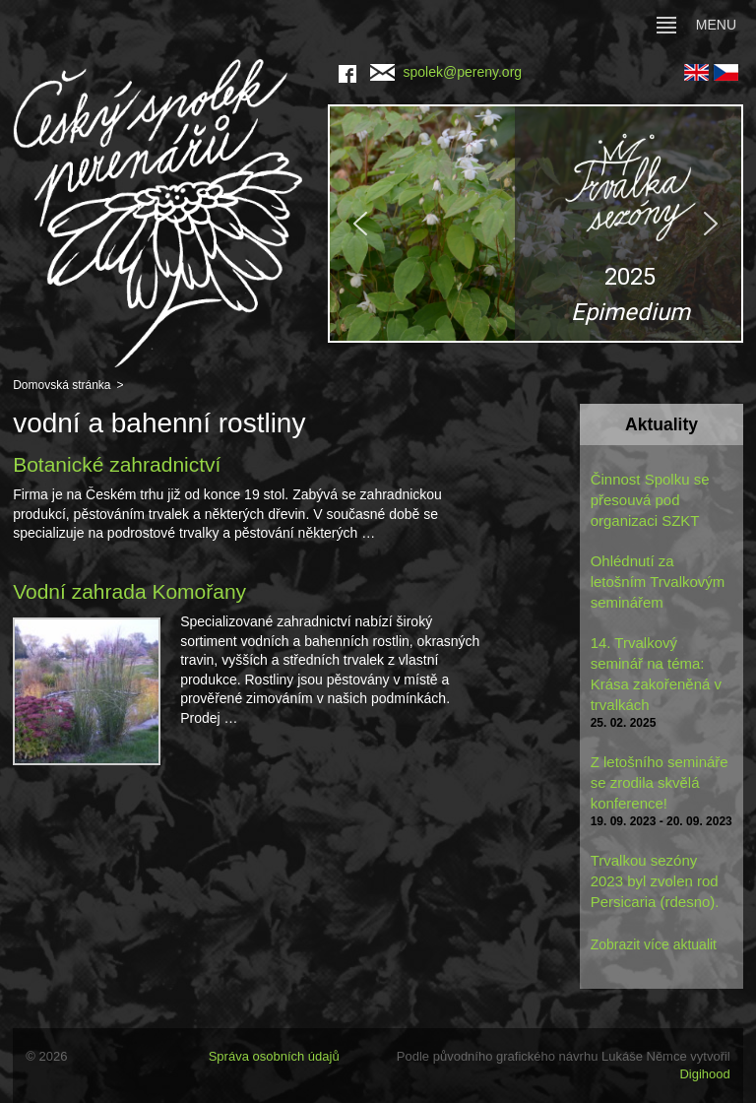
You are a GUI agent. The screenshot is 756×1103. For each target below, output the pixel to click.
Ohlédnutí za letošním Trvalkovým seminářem (658, 581)
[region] (535, 223)
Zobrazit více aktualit (654, 944)
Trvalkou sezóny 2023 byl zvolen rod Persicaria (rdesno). (655, 881)
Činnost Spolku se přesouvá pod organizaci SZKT (650, 500)
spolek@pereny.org (446, 72)
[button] (535, 223)
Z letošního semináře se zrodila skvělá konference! (659, 782)
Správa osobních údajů (274, 1056)
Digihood (704, 1074)
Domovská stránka (61, 385)
